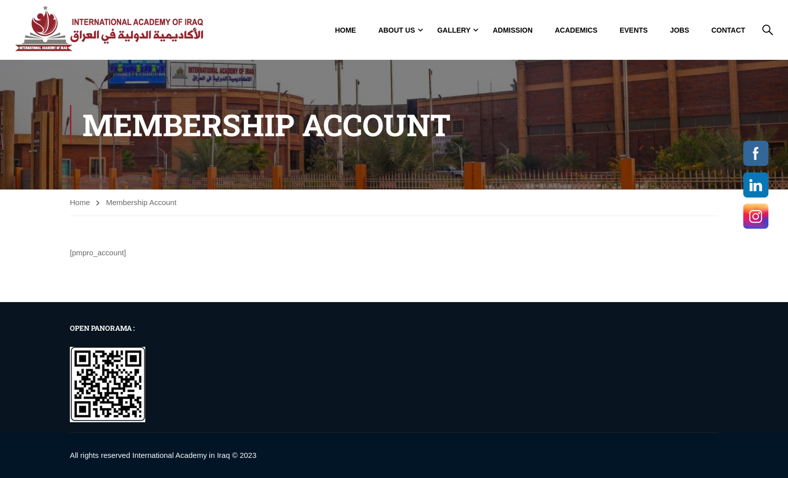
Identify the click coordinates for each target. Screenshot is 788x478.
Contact (728, 30)
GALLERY (453, 30)
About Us (396, 30)
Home (345, 30)
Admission (512, 30)
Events (634, 30)
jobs (679, 30)
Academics (576, 30)
